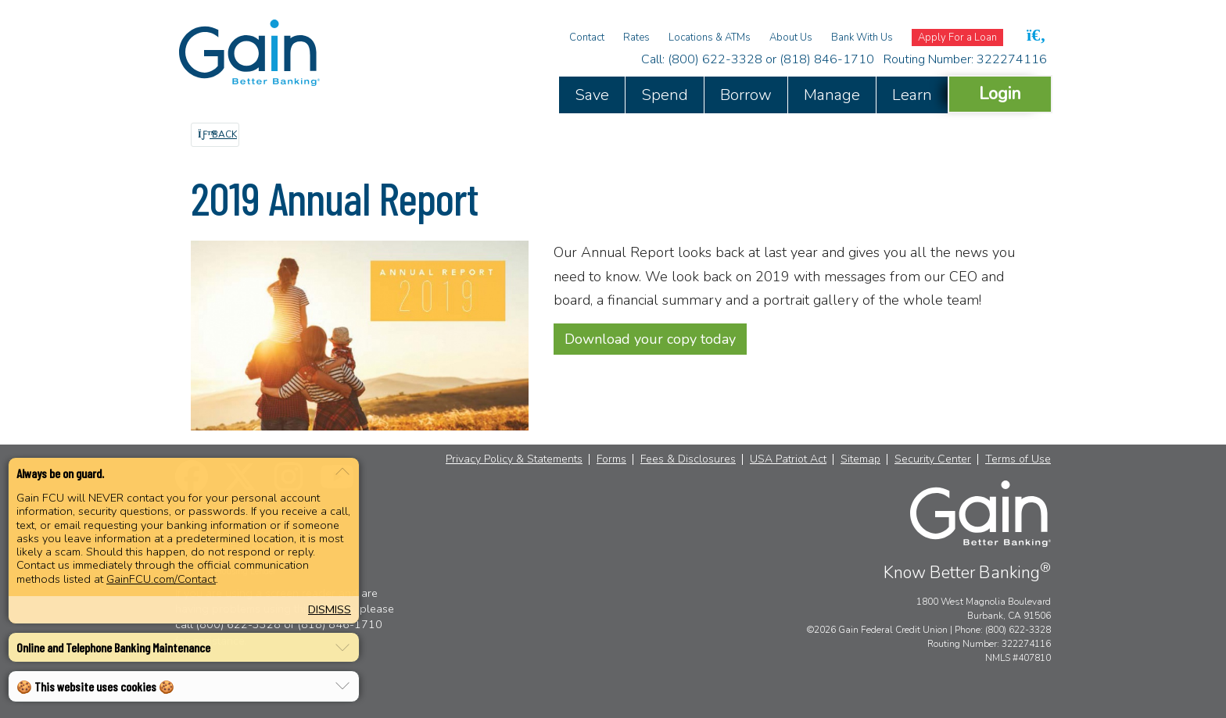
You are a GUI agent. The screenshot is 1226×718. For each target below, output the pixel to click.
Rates (636, 37)
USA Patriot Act (788, 459)
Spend (664, 94)
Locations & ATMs (710, 37)
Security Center (932, 459)
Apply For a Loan (957, 37)
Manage (832, 94)
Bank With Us (862, 37)
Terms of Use (1018, 459)
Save (592, 94)
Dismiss (329, 609)
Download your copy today (650, 339)
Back (217, 134)
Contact (586, 37)
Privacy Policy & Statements (514, 459)
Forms (611, 459)
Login (1000, 93)
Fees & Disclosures (688, 459)
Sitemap (860, 459)
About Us (790, 37)
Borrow (746, 94)
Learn (912, 94)
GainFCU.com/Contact (161, 579)
